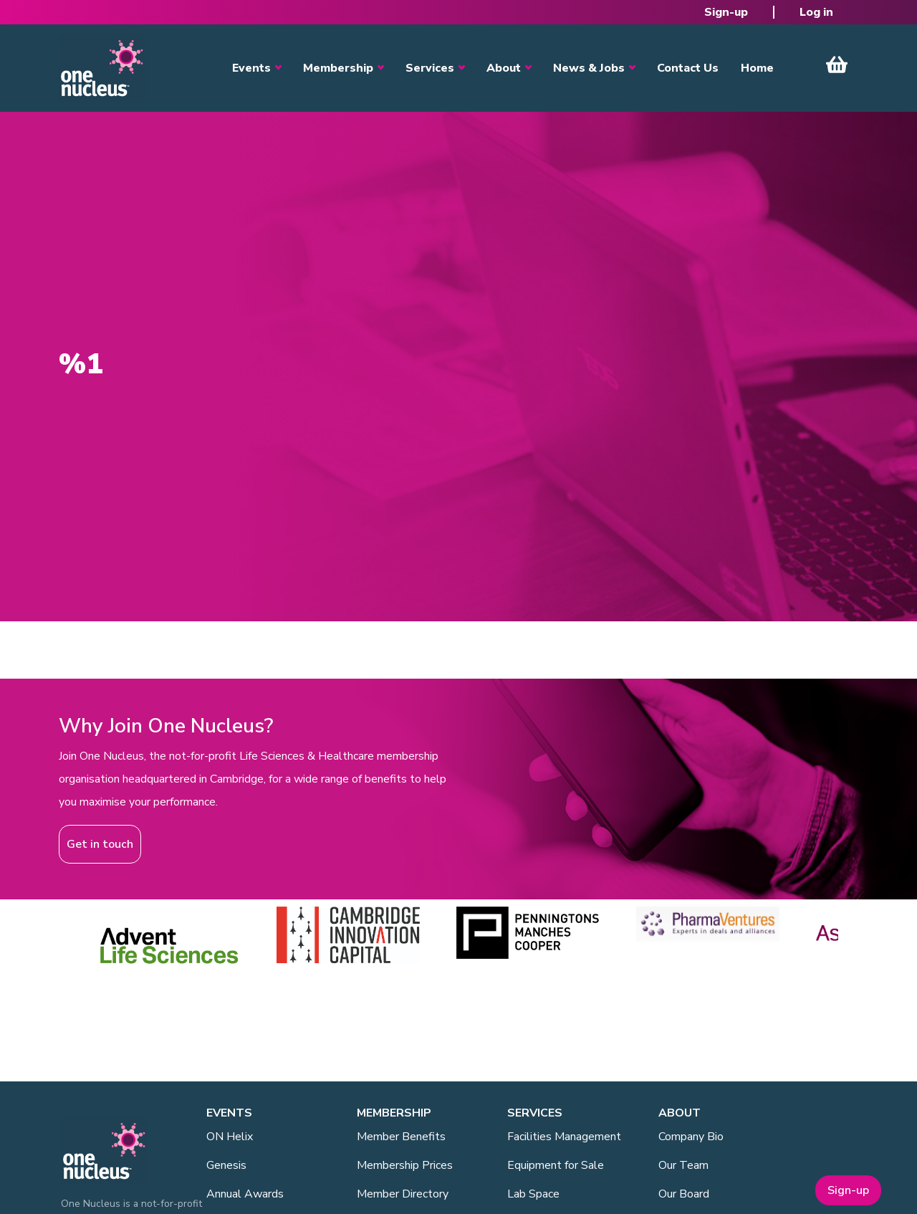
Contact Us (688, 68)
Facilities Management (564, 1136)
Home (757, 68)
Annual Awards (245, 1194)
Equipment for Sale (555, 1165)
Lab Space (533, 1194)
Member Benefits (401, 1136)
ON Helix (229, 1136)
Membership (338, 68)
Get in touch (100, 844)
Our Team (683, 1165)
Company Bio (691, 1136)
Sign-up (726, 12)
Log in (816, 12)
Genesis (226, 1165)
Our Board (683, 1194)
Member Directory (402, 1194)
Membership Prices (405, 1165)
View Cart (837, 64)
